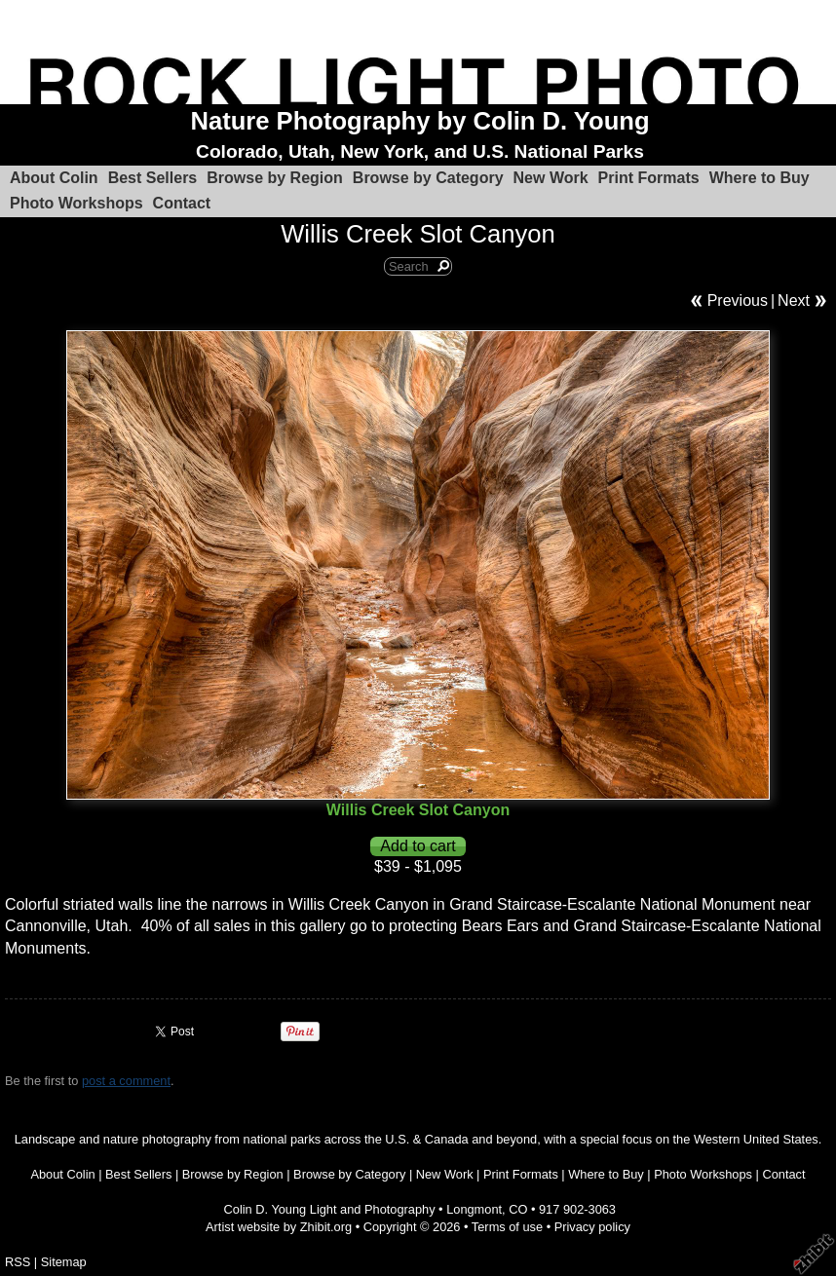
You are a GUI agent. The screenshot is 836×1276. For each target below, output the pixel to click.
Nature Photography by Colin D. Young (419, 120)
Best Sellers (153, 177)
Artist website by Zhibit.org (279, 1227)
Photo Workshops (76, 203)
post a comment (126, 1080)
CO (518, 1209)
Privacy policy (592, 1227)
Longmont (474, 1209)
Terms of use (507, 1227)
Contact (182, 203)
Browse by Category (428, 177)
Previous (737, 300)
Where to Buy (759, 177)
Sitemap (64, 1262)
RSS (17, 1262)
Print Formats (649, 177)
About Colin (54, 177)
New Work (551, 177)
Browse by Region (275, 177)
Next (794, 300)
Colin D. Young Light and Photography (330, 1209)
